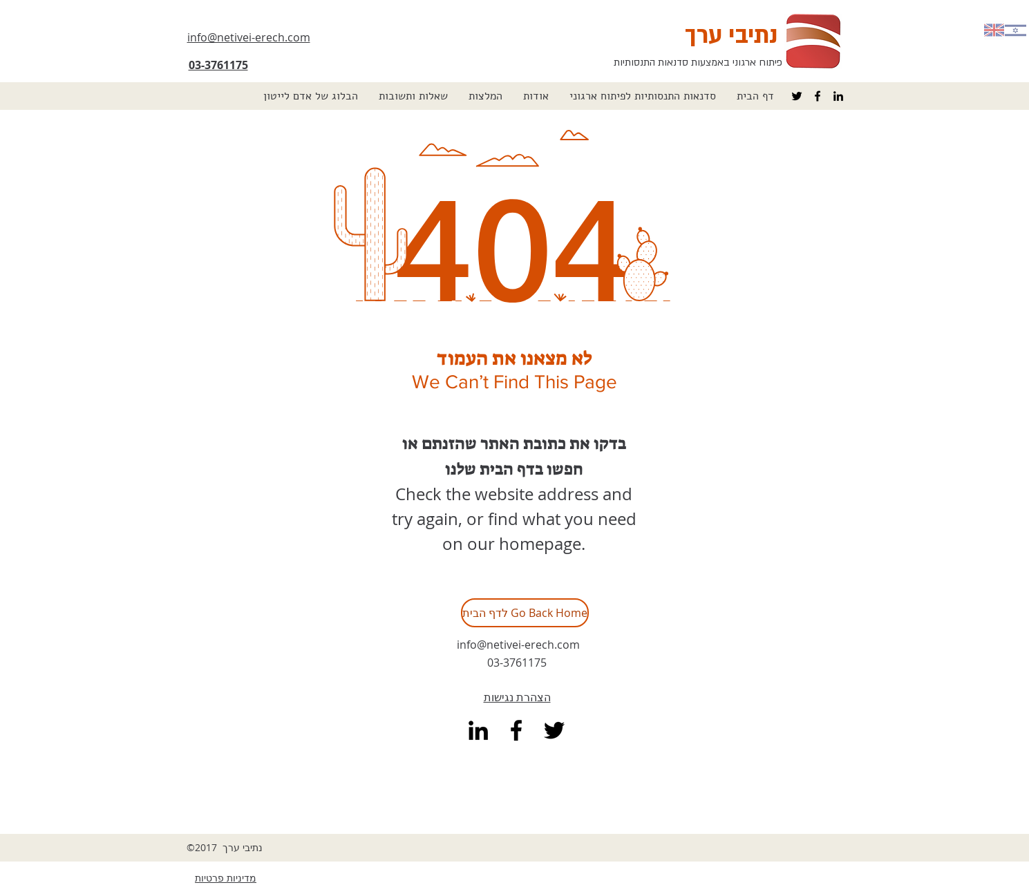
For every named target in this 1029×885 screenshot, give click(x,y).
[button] (642, 96)
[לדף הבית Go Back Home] (525, 612)
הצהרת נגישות (517, 697)
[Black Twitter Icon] (797, 96)
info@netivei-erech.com (518, 644)
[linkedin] (838, 96)
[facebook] (817, 96)
